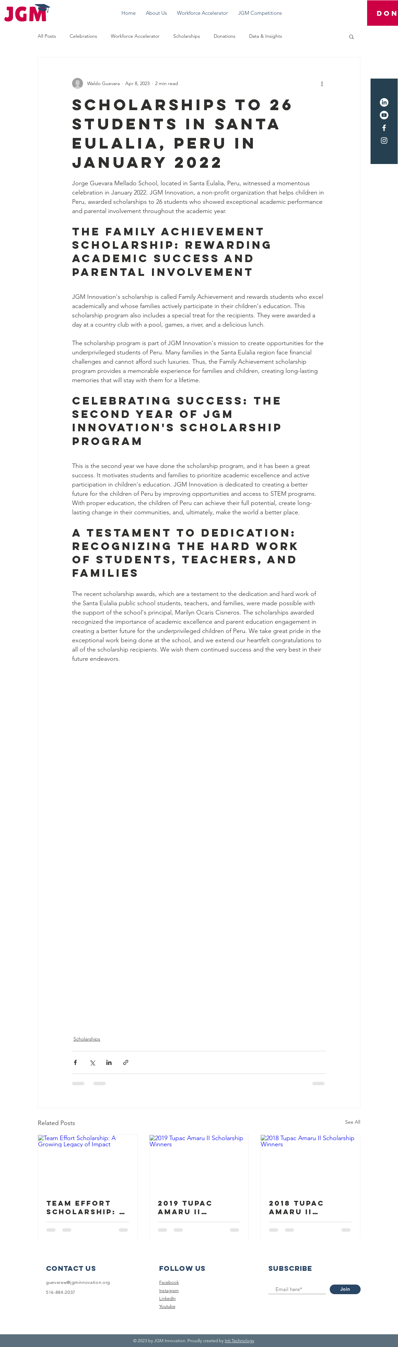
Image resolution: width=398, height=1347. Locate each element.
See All (352, 1122)
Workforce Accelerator (135, 36)
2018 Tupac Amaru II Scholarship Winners (302, 1207)
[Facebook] (384, 128)
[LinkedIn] (384, 102)
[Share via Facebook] (75, 1062)
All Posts (47, 36)
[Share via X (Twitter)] (92, 1062)
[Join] (345, 1289)
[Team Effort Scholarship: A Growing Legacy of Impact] (87, 1163)
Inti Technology (239, 1340)
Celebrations (83, 36)
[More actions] (322, 83)
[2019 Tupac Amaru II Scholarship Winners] (199, 1163)
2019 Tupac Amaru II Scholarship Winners (191, 1207)
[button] (351, 36)
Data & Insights (265, 36)
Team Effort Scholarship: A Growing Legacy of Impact (85, 1207)
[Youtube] (384, 115)
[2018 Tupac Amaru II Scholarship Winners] (310, 1163)
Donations (224, 36)
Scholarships (186, 36)
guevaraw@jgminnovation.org (78, 1282)
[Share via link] (125, 1062)
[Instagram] (384, 140)
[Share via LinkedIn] (109, 1062)
